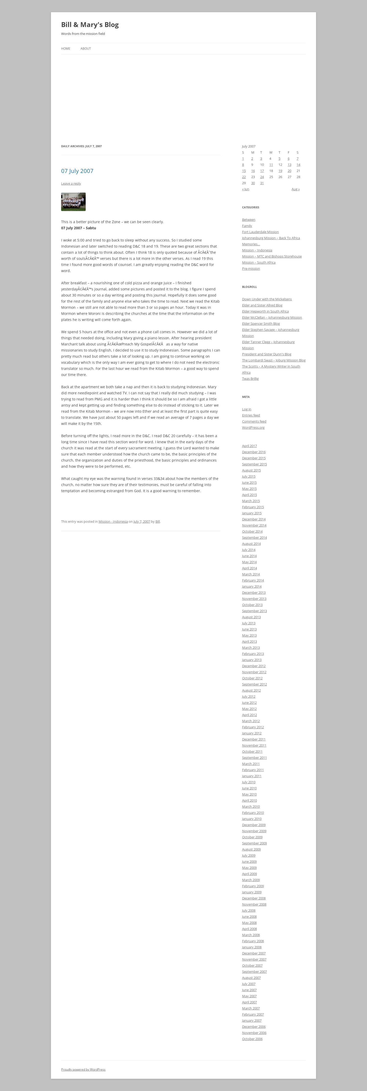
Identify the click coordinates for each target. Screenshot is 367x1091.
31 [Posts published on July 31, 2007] (262, 183)
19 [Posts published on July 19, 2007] (280, 170)
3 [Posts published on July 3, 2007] (261, 158)
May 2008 (249, 922)
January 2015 (251, 513)
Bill (157, 521)
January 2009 (251, 892)
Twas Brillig (250, 378)
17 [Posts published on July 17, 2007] (262, 170)
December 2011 (254, 739)
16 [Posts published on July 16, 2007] (253, 170)
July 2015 (248, 476)
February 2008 (253, 941)
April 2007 (249, 1002)
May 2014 (249, 562)
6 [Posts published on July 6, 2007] (289, 158)
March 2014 (251, 574)
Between (248, 219)
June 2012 (249, 702)
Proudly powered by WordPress (83, 1069)
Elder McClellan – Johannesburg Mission (272, 317)
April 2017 (249, 445)
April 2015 (249, 494)
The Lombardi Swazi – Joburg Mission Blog (274, 360)
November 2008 (254, 904)
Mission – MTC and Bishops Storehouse (272, 256)
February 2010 (253, 812)
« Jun (245, 189)
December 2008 (254, 898)
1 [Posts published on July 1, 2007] (243, 158)
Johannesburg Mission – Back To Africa (271, 238)
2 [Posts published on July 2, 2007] (252, 158)
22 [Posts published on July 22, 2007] (244, 176)
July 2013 (248, 623)
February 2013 (253, 653)
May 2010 (249, 794)
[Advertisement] (183, 92)
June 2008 (249, 916)
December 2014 (254, 519)
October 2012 (252, 678)
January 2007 (251, 1020)
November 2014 (254, 525)
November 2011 (254, 745)
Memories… (251, 244)
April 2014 (249, 568)
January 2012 (251, 733)
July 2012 (248, 696)
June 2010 (249, 788)
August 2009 (251, 849)
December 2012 (254, 666)
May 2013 (249, 635)
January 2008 (251, 947)
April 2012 (249, 714)
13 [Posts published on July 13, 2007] (289, 164)
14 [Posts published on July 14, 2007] (298, 164)
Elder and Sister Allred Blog (262, 305)
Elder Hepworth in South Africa (265, 311)
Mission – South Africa (259, 262)
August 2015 (251, 470)
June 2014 (249, 556)
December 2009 (254, 825)
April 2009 (249, 873)
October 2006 (252, 1038)
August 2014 (251, 543)
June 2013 (249, 629)
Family (247, 225)
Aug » (296, 189)
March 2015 (251, 501)
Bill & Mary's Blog (90, 24)
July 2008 (248, 910)
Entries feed (251, 415)
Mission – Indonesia (257, 250)
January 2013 (251, 659)
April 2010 (249, 800)
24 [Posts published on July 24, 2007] (262, 176)
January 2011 (251, 776)
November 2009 (254, 831)
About (86, 48)
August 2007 (251, 977)
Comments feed (254, 421)
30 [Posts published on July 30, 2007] (253, 183)
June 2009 (249, 861)
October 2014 (252, 531)
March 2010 (251, 806)
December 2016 (254, 452)
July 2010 (248, 782)
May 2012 (249, 708)
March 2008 (251, 935)
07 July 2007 (77, 170)
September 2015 (254, 464)
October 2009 (252, 837)
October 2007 (252, 965)
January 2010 (251, 818)
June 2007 (249, 990)
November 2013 (254, 598)
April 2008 (249, 928)
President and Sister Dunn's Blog (266, 354)
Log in (246, 409)
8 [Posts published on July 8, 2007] (243, 164)
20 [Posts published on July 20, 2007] (289, 170)
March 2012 (251, 721)
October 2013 (252, 604)
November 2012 (254, 672)
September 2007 (254, 971)
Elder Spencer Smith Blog (261, 323)
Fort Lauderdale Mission (260, 232)
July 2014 (248, 549)
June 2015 (249, 482)
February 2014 (253, 580)
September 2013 (254, 611)
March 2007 (251, 1008)
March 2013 (251, 647)
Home (65, 48)
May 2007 (249, 996)
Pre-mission (251, 268)
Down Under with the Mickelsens (267, 299)
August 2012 (251, 690)
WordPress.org (253, 427)
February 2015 (253, 507)
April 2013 (249, 641)
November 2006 (254, 1032)
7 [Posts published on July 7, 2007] (297, 158)
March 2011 (251, 763)
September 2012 (254, 684)
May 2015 (249, 488)
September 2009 (254, 843)
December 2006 (254, 1026)
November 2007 (254, 959)
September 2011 (254, 757)
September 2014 (254, 537)
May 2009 (249, 867)
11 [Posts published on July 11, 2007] (271, 164)
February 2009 (253, 886)
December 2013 (254, 592)
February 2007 (253, 1014)
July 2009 (248, 855)
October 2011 (252, 751)
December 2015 (254, 458)
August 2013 (251, 617)
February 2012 (253, 727)
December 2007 (254, 953)
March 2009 (251, 880)
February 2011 (253, 769)
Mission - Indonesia (113, 521)
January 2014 (251, 586)
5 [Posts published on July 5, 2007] (279, 158)
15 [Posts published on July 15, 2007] (244, 170)
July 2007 (248, 983)
